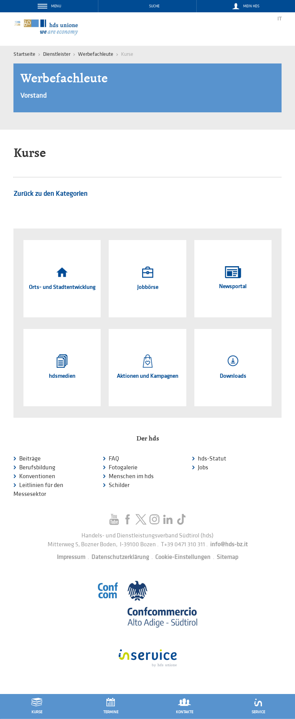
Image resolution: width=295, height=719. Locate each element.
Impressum (71, 557)
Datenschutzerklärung (120, 557)
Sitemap (227, 557)
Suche (154, 6)
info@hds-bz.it (229, 544)
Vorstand (33, 96)
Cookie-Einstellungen (182, 557)
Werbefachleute (95, 54)
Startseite (24, 54)
